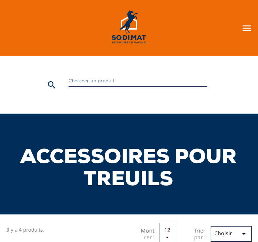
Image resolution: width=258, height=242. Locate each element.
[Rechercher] (138, 81)
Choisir (231, 234)
